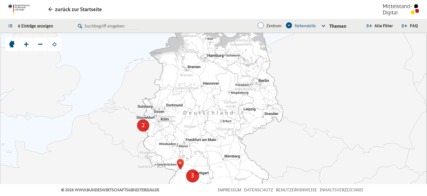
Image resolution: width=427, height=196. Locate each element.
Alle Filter (383, 25)
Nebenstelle (305, 25)
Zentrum (274, 25)
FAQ (414, 25)
